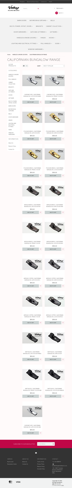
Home (8, 54)
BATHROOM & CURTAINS (38, 20)
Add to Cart (30, 102)
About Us (11, 143)
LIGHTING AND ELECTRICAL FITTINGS (24, 43)
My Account (58, 8)
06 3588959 (56, 462)
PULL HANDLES (46, 43)
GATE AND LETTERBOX (38, 32)
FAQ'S (50, 1)
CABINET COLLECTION (54, 26)
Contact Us (44, 1)
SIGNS (58, 43)
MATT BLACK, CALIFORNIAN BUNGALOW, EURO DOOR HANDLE (55, 353)
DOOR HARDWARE (20, 32)
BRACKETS (39, 26)
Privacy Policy (40, 464)
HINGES (43, 38)
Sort (39, 66)
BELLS (53, 20)
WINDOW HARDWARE (36, 49)
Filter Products (12, 65)
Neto (63, 485)
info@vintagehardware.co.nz (58, 464)
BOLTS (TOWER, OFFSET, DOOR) (21, 26)
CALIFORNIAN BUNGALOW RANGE (38, 54)
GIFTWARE (54, 32)
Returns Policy (12, 146)
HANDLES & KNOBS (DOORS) (27, 38)
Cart (59, 13)
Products (22, 1)
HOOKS (52, 38)
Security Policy (41, 469)
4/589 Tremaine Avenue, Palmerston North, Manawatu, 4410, (57, 470)
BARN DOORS (21, 20)
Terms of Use (40, 461)
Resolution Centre (12, 464)
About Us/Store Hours (33, 1)
